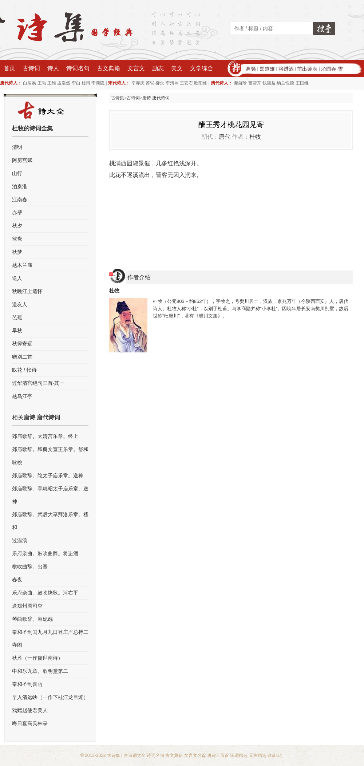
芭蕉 (17, 317)
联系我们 (276, 755)
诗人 (53, 68)
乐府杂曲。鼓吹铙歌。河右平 (45, 593)
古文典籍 (108, 68)
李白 (76, 83)
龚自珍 (240, 83)
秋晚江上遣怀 (27, 291)
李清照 (172, 83)
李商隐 (97, 83)
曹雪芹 (254, 83)
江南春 (19, 199)
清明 (17, 147)
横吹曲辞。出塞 (30, 566)
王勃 (41, 83)
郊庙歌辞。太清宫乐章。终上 (45, 436)
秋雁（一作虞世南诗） (37, 658)
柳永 (159, 83)
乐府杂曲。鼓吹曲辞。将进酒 (45, 553)
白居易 (29, 83)
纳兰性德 (285, 83)
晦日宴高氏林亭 (30, 723)
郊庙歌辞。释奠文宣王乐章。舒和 (50, 449)
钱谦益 (269, 83)
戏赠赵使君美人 (30, 710)
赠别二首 (22, 357)
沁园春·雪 (332, 69)
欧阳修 (200, 83)
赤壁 (17, 213)
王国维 (302, 83)
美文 (177, 68)
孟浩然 (63, 83)
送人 (17, 278)
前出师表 (307, 69)
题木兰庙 (22, 265)
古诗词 (31, 68)
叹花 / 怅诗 (24, 370)
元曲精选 (257, 755)
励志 (158, 68)
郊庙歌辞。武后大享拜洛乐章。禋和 (50, 521)
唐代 (224, 137)
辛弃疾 (138, 83)
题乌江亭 (22, 396)
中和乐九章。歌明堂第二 (40, 671)
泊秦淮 (19, 186)
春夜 (17, 580)
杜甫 (86, 83)
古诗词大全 (135, 755)
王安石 (186, 83)
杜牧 (255, 137)
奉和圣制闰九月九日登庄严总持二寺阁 (50, 638)
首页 (9, 68)
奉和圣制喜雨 (27, 684)
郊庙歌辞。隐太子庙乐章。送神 (47, 475)
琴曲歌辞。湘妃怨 (32, 619)
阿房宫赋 (22, 160)
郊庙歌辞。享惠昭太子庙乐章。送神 (50, 495)
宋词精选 (239, 755)
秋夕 (17, 226)
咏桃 (17, 462)
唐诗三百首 (218, 755)
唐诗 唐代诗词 (156, 97)
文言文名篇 (195, 755)
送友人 (19, 304)
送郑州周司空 (27, 606)
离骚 (251, 69)
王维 (51, 83)
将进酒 (286, 69)
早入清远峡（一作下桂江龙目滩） (50, 697)
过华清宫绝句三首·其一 (38, 383)
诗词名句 (78, 68)
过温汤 (19, 540)
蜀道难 (267, 69)
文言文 (136, 68)
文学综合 (201, 68)
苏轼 (150, 83)
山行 (17, 173)
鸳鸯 (17, 239)
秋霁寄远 (22, 344)
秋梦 (17, 252)
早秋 (17, 330)
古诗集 (117, 97)
